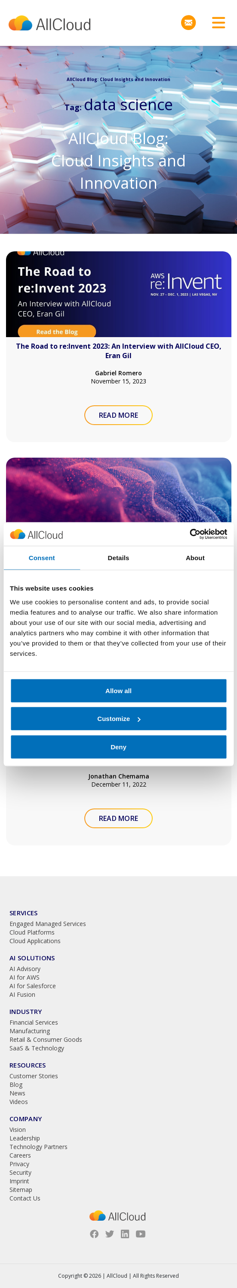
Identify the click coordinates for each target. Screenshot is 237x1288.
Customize (118, 718)
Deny (118, 746)
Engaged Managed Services (47, 924)
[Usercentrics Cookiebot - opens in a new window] (189, 534)
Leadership (24, 1138)
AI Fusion (22, 994)
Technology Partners (38, 1147)
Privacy (19, 1164)
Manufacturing (29, 1031)
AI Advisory (24, 969)
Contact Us (24, 1198)
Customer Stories (33, 1076)
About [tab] (195, 557)
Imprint (19, 1181)
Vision (17, 1129)
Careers (20, 1155)
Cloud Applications (35, 941)
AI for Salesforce (32, 986)
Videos (18, 1102)
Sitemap (20, 1189)
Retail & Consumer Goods (45, 1039)
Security (20, 1172)
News (17, 1093)
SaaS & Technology (36, 1048)
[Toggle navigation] (215, 23)
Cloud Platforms (32, 932)
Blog (15, 1084)
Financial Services (33, 1022)
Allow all (118, 690)
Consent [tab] (42, 557)
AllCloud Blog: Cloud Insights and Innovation (118, 160)
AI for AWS (24, 977)
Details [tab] (118, 557)
